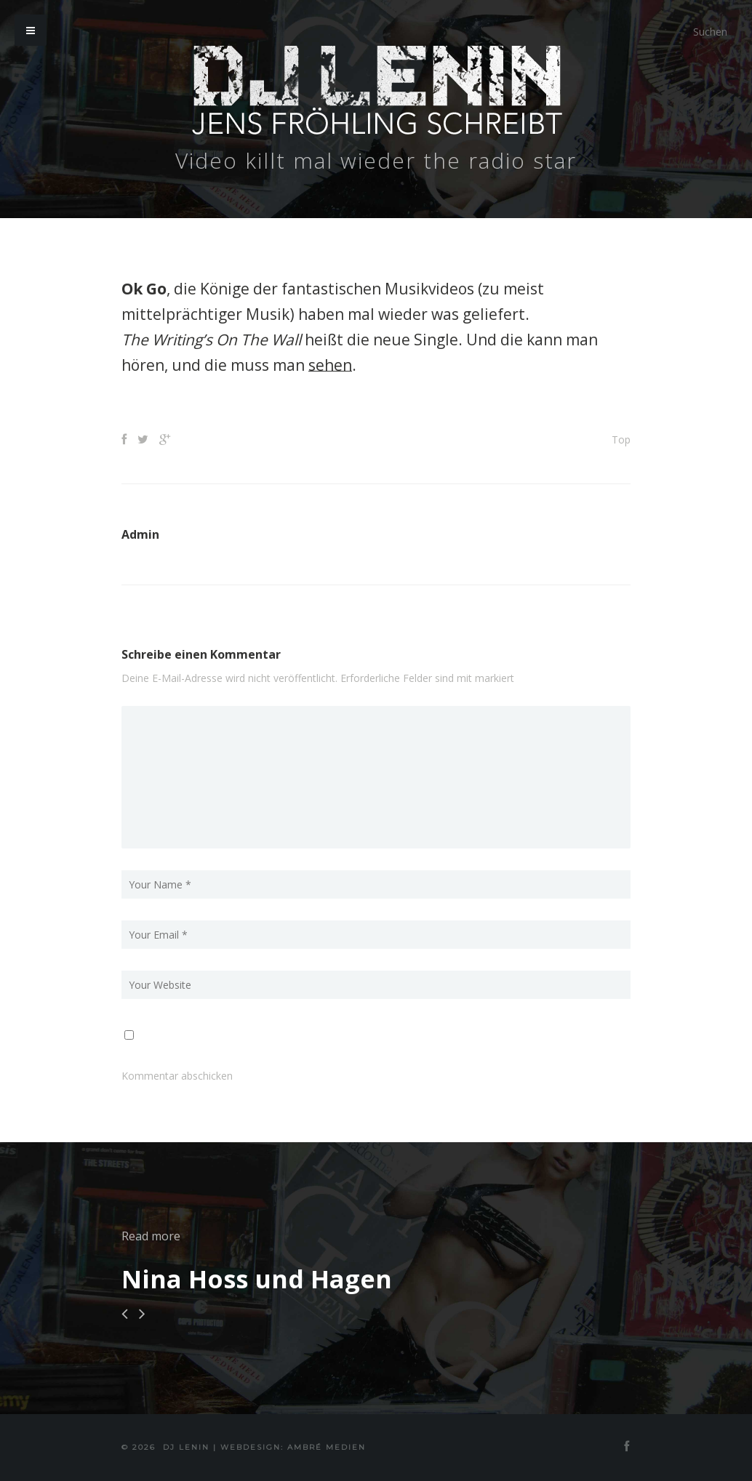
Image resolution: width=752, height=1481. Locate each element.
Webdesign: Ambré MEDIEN (293, 1447)
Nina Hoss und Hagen (256, 1279)
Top (621, 439)
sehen (330, 365)
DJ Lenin (186, 1447)
